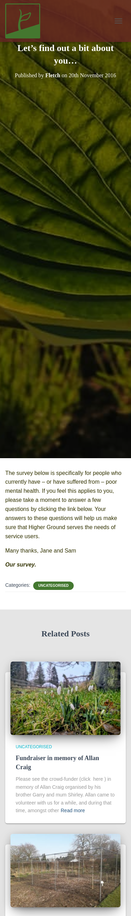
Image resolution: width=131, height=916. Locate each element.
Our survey (20, 565)
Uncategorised (53, 585)
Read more (73, 810)
